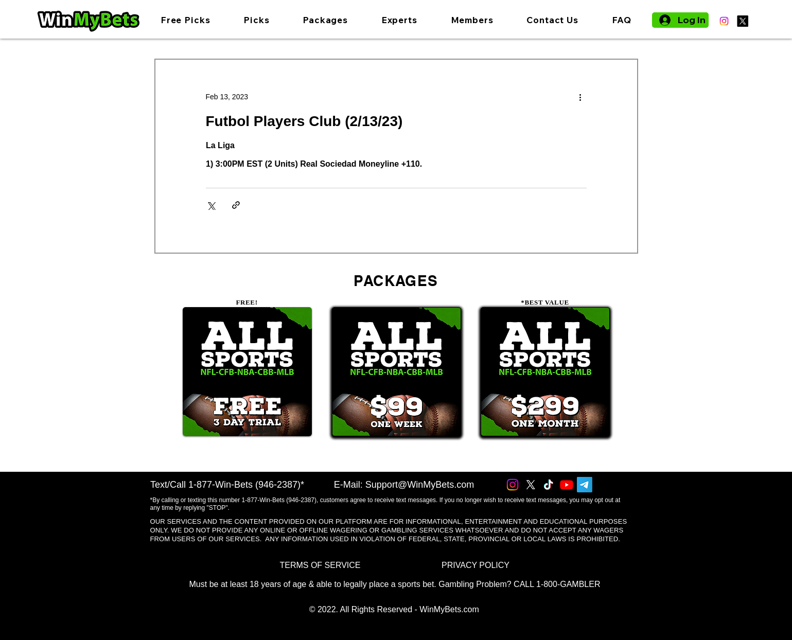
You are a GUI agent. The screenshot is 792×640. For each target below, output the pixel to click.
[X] (742, 21)
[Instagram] (724, 21)
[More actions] (580, 97)
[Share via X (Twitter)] (211, 205)
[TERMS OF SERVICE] (320, 565)
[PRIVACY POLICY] (475, 565)
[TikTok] (548, 484)
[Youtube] (566, 484)
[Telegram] (584, 484)
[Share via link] (236, 205)
